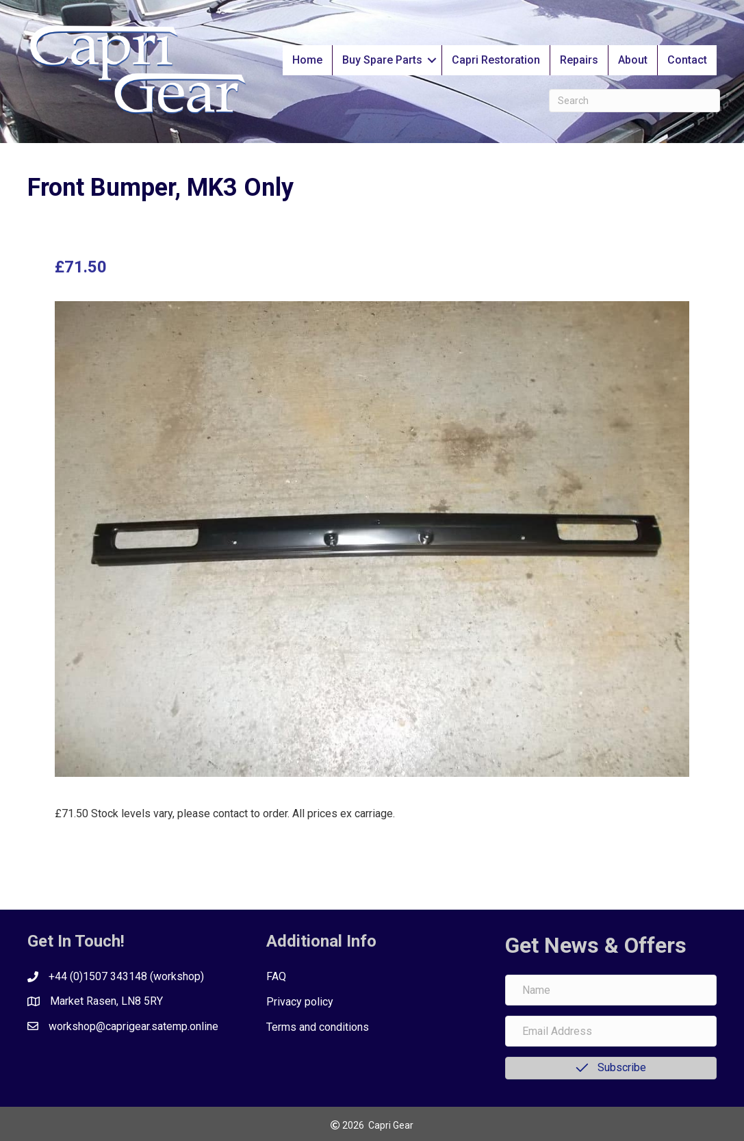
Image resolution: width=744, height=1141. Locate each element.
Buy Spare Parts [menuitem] (382, 59)
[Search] (634, 100)
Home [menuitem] (307, 59)
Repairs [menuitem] (579, 59)
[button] (431, 60)
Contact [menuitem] (687, 59)
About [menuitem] (632, 59)
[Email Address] (611, 1031)
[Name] (611, 990)
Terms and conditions (317, 1027)
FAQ (276, 976)
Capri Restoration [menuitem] (496, 59)
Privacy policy (299, 1001)
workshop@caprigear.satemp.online (133, 1026)
